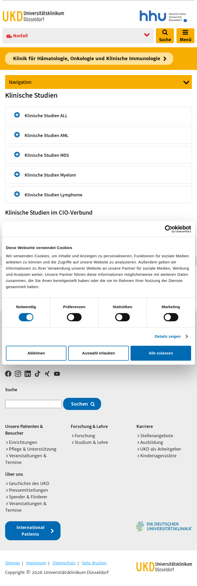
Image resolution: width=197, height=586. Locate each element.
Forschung (85, 435)
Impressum (36, 563)
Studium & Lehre (91, 442)
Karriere (144, 426)
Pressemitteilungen (28, 490)
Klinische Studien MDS (47, 155)
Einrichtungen (23, 442)
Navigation (20, 82)
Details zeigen (168, 336)
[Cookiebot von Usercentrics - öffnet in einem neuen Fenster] (168, 229)
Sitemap (12, 563)
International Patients (30, 531)
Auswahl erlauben (98, 353)
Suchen (79, 404)
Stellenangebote (156, 435)
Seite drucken (94, 563)
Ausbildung (151, 442)
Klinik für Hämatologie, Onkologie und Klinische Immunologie (86, 58)
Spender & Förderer (28, 496)
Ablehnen (36, 353)
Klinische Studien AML (46, 135)
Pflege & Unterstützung (32, 449)
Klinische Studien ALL (46, 115)
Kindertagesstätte (158, 455)
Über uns (14, 474)
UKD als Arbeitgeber (160, 449)
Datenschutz (64, 563)
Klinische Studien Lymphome (53, 195)
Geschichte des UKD (29, 483)
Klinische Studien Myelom (50, 175)
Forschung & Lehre (89, 426)
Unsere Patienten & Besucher (24, 429)
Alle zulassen (161, 353)
